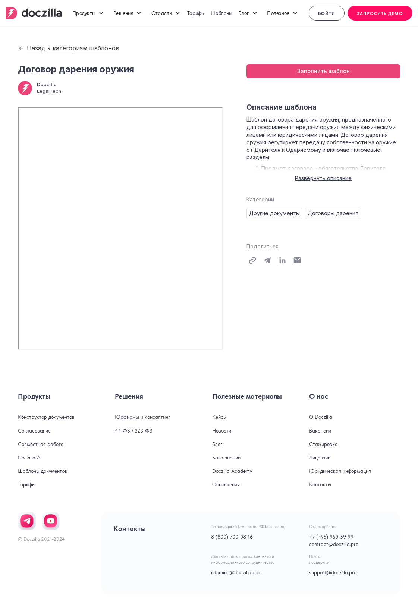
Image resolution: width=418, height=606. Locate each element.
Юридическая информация (340, 471)
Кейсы (219, 417)
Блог (217, 444)
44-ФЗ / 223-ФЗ (134, 430)
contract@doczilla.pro (333, 544)
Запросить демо (380, 13)
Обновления (226, 484)
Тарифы (196, 13)
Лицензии (319, 457)
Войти (326, 13)
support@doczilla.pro (332, 572)
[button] (88, 13)
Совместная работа (41, 444)
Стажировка (323, 444)
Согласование (34, 430)
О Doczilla (320, 417)
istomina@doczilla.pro (235, 572)
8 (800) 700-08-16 (232, 536)
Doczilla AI (30, 457)
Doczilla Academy (232, 471)
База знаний (226, 457)
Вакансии (320, 430)
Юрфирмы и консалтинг (142, 417)
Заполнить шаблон (323, 71)
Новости (221, 430)
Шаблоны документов (42, 471)
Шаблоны (221, 13)
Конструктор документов (46, 417)
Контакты (320, 484)
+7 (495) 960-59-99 (331, 536)
